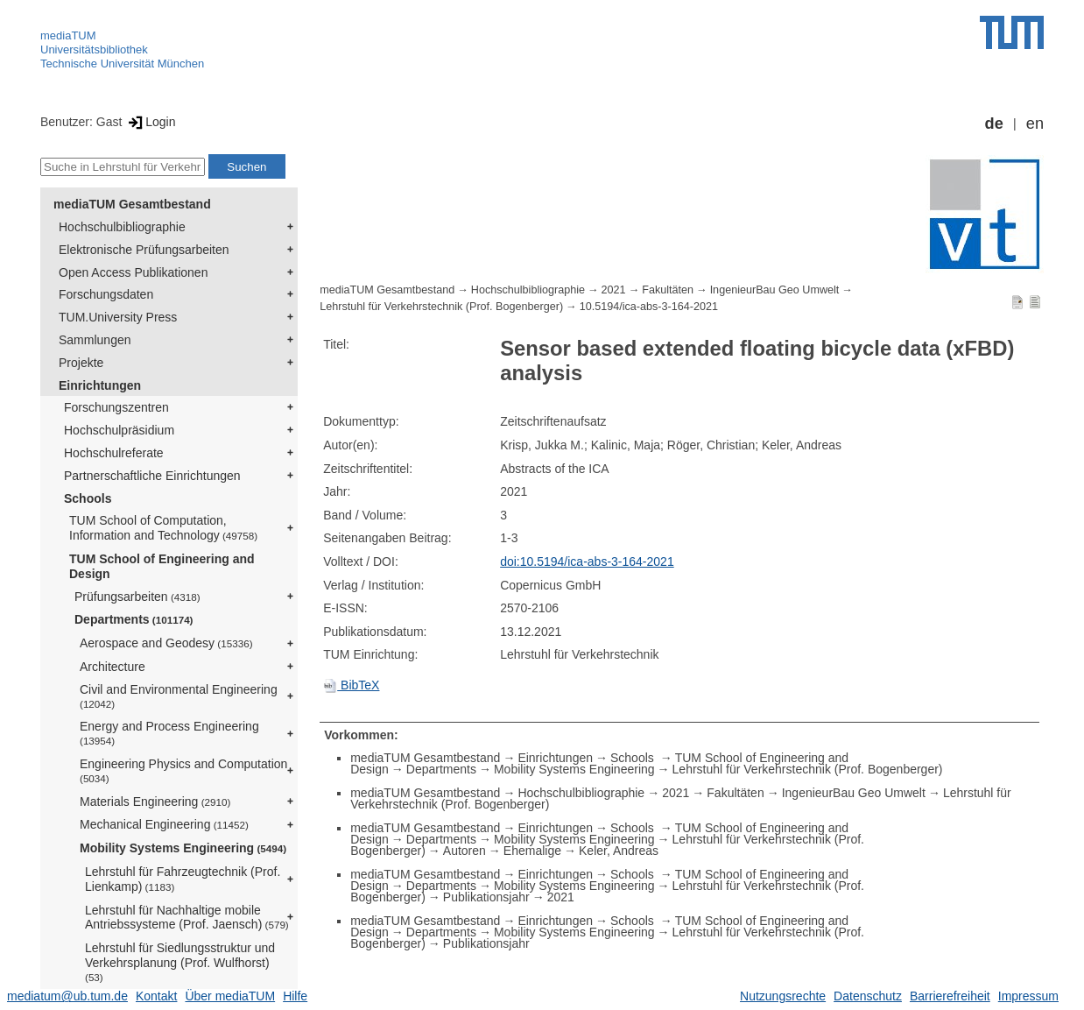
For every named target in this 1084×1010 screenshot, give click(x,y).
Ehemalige (532, 851)
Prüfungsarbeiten (137, 597)
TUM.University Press (118, 317)
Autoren (464, 851)
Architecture (112, 667)
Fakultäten (667, 290)
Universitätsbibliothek (94, 49)
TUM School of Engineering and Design (162, 566)
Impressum (1028, 996)
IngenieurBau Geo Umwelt (775, 290)
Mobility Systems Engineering (183, 848)
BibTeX (351, 685)
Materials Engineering (155, 802)
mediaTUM (68, 35)
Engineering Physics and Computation (183, 770)
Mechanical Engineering (164, 824)
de (994, 123)
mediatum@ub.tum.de (67, 996)
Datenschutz (868, 996)
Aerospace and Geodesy (166, 643)
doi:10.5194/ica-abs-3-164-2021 (586, 561)
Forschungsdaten (106, 294)
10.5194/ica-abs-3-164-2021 (649, 306)
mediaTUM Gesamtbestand (132, 204)
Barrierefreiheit (950, 996)
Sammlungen (95, 340)
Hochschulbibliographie (122, 227)
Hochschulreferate (114, 453)
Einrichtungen (100, 385)
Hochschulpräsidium (119, 430)
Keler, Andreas (618, 851)
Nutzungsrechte (783, 996)
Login (150, 122)
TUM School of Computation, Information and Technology (163, 527)
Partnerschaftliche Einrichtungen (152, 476)
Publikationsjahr (486, 897)
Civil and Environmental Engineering (179, 696)
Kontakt (156, 996)
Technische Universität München (122, 63)
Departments (134, 619)
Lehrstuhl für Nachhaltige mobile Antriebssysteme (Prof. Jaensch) (187, 917)
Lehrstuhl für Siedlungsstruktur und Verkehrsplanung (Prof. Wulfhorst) (180, 962)
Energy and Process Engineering (169, 732)
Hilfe (295, 996)
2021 (614, 290)
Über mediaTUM (230, 996)
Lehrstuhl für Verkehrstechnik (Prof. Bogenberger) (441, 306)
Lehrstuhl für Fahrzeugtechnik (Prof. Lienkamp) (182, 879)
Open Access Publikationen (133, 272)
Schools (87, 498)
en (1035, 123)
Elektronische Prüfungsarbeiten (144, 250)
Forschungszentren (116, 407)
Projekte (81, 363)
